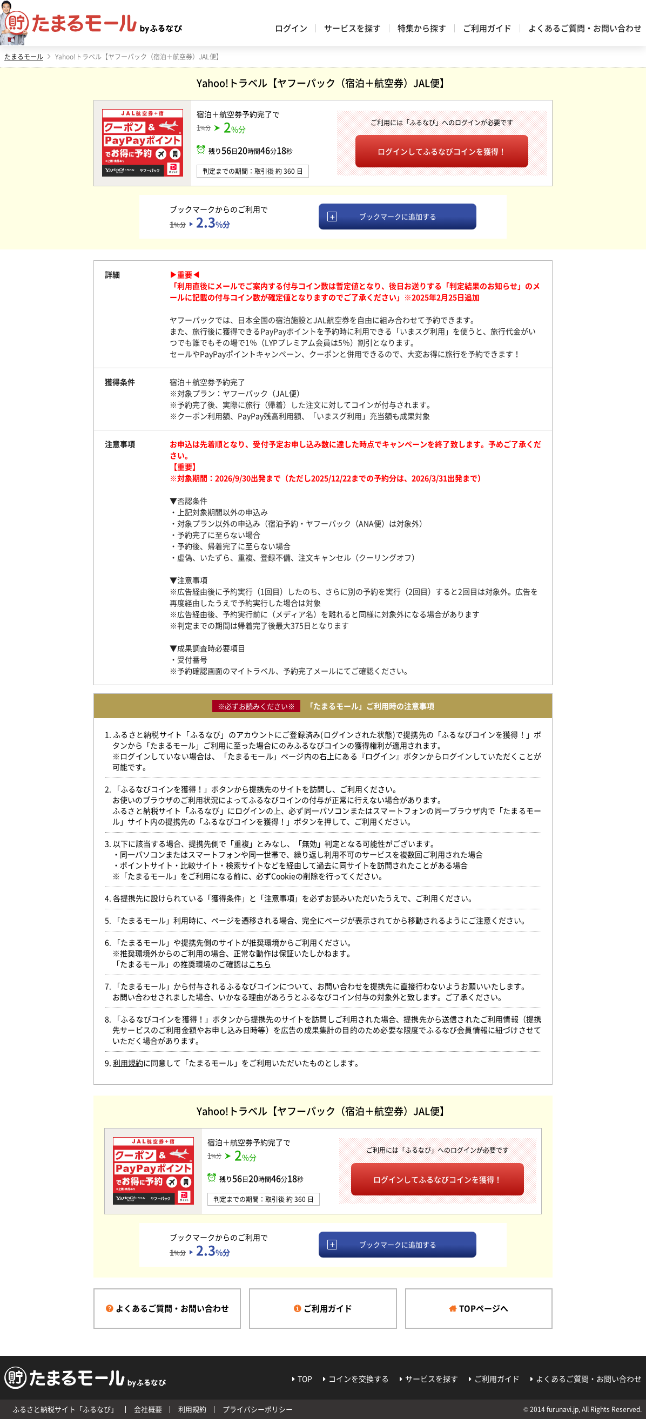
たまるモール (23, 57)
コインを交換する (358, 1378)
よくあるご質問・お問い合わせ (585, 28)
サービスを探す (352, 28)
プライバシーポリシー (258, 1409)
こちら (259, 963)
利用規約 (128, 1062)
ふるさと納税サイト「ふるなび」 (65, 1409)
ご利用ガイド (487, 28)
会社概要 (148, 1409)
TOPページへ (483, 1308)
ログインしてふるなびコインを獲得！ (442, 151)
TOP (305, 1378)
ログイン (291, 28)
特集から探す (422, 28)
